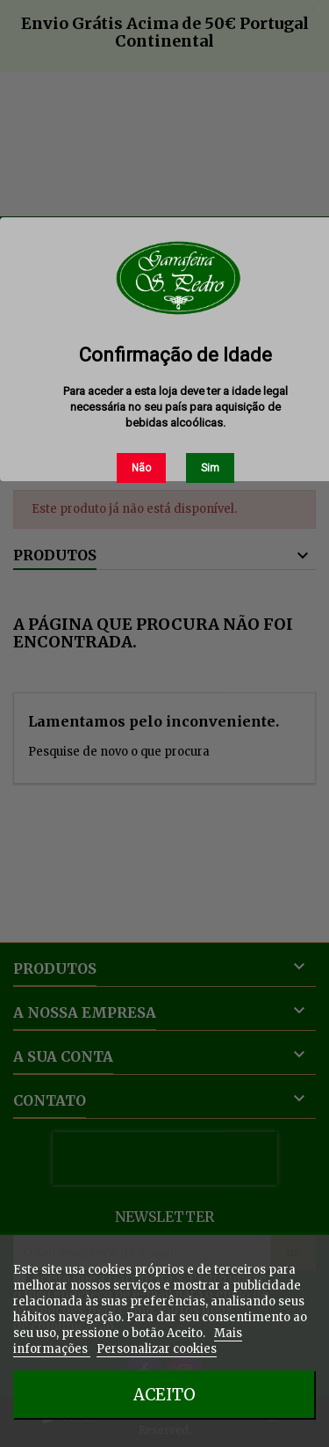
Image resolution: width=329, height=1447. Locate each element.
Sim (210, 468)
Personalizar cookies (157, 1348)
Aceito (164, 1395)
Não (141, 468)
